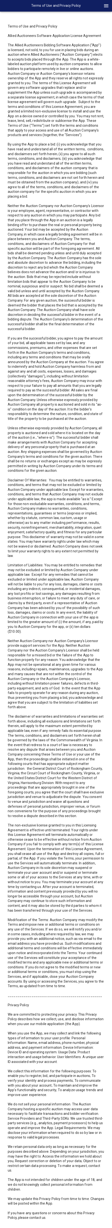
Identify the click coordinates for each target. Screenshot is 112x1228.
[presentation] (56, 5)
